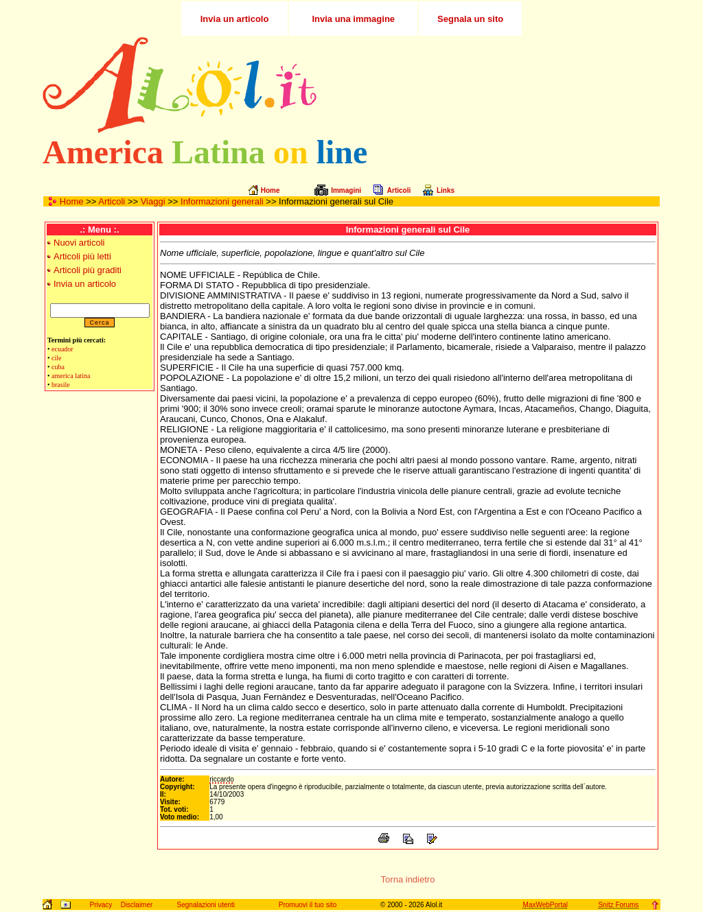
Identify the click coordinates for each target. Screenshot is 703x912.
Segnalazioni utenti (206, 905)
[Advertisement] (497, 85)
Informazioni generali (222, 201)
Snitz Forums (618, 905)
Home (72, 201)
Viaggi (153, 201)
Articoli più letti (82, 256)
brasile (60, 384)
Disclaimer (137, 905)
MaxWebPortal (545, 905)
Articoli (111, 201)
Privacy (100, 905)
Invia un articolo (85, 284)
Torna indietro (408, 879)
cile (56, 358)
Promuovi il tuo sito (307, 905)
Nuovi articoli (79, 242)
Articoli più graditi (88, 270)
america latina (70, 375)
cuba (58, 367)
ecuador (62, 349)
